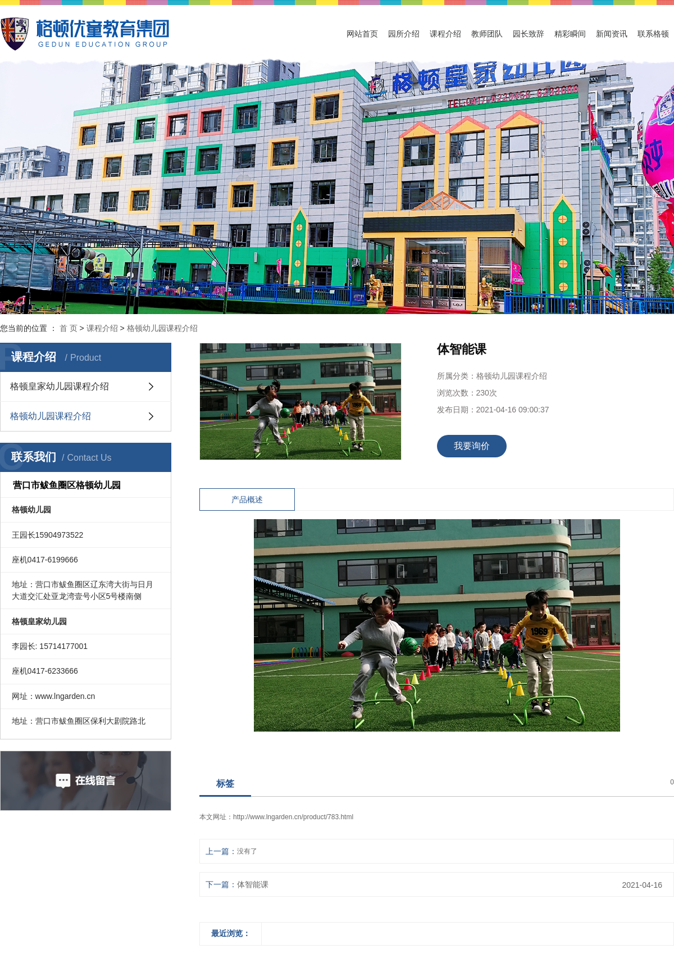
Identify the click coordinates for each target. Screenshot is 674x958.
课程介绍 (445, 33)
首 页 (69, 328)
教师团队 (487, 33)
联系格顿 (653, 33)
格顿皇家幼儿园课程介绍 (59, 386)
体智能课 (252, 884)
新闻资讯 (611, 33)
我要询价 (472, 446)
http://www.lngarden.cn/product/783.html (293, 817)
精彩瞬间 (570, 33)
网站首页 (362, 33)
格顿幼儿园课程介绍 (162, 328)
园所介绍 (404, 33)
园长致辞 (528, 33)
